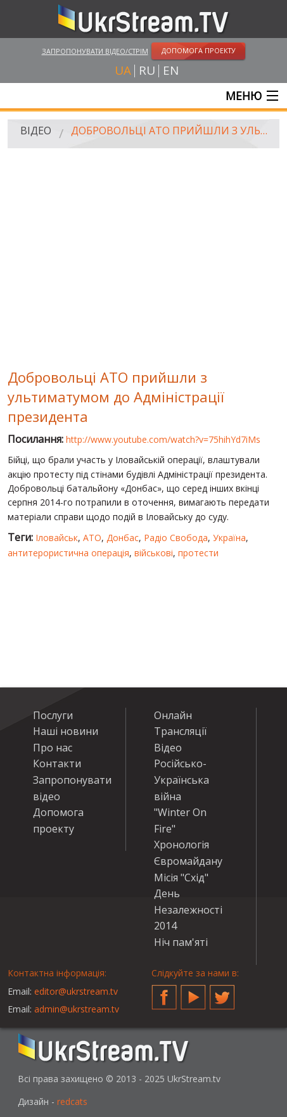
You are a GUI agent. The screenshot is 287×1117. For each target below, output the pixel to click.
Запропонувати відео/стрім (95, 51)
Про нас (52, 748)
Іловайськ (56, 538)
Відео (35, 130)
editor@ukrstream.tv (76, 991)
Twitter (222, 992)
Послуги (53, 715)
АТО (92, 538)
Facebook (164, 992)
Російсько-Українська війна (181, 779)
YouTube (193, 992)
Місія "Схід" (181, 877)
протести (198, 553)
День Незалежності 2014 (188, 909)
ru (147, 71)
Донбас (122, 538)
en (171, 71)
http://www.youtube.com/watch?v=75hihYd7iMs (163, 439)
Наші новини (65, 731)
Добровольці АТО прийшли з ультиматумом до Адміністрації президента (171, 130)
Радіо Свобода (176, 538)
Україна (229, 538)
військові (153, 553)
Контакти (57, 763)
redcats (72, 1101)
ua (123, 71)
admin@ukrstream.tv (76, 1009)
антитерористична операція (68, 553)
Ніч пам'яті (181, 942)
